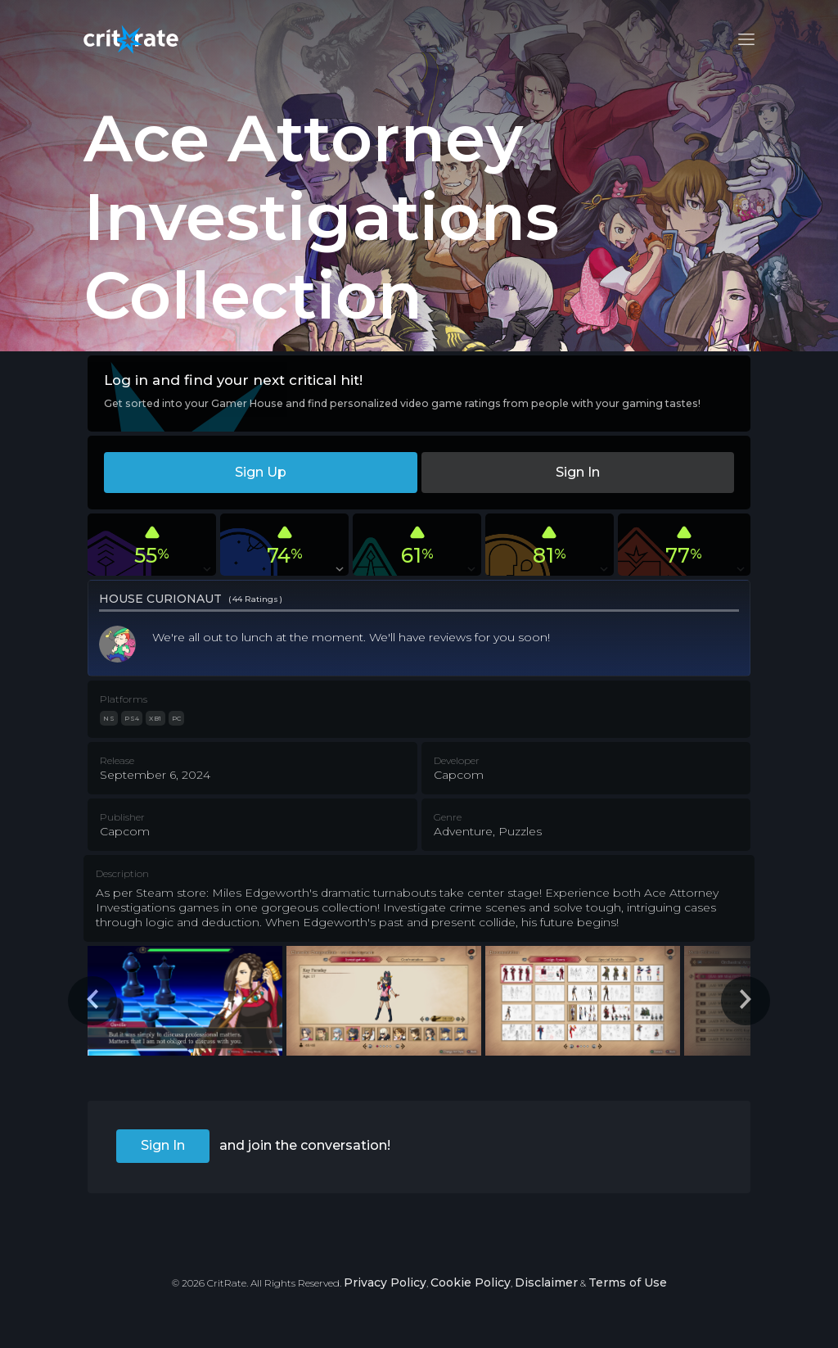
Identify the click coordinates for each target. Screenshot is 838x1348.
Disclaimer (546, 1282)
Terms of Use (627, 1282)
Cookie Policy (470, 1282)
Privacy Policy (385, 1282)
